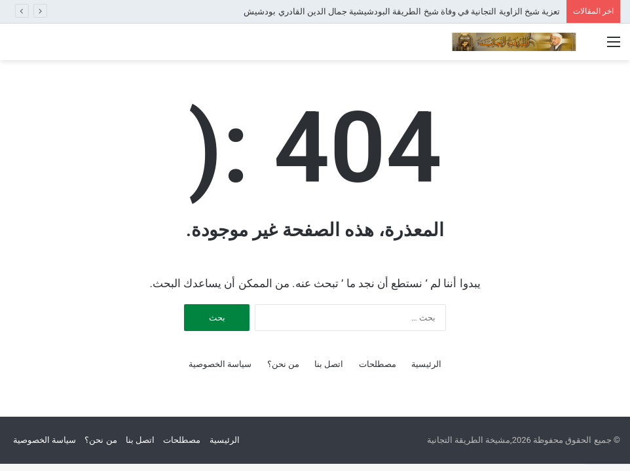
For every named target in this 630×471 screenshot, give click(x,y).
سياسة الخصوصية (220, 364)
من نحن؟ (283, 364)
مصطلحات (377, 364)
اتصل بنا (328, 364)
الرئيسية (426, 364)
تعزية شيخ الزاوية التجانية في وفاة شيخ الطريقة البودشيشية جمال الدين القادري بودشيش (402, 11)
